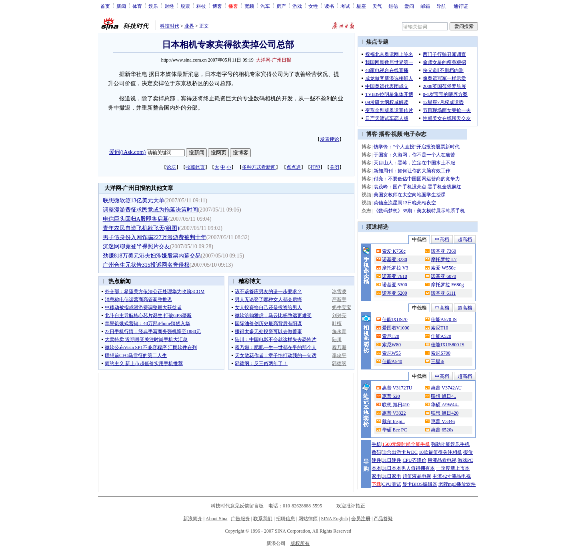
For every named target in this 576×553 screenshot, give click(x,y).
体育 (137, 6)
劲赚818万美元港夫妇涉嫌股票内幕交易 (152, 256)
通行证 (461, 6)
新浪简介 (192, 518)
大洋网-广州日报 (273, 60)
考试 (345, 6)
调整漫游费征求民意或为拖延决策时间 (150, 210)
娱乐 (153, 6)
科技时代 (169, 26)
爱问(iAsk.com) (127, 152)
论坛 (171, 167)
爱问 (409, 6)
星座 (361, 6)
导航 (441, 6)
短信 (393, 6)
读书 (329, 6)
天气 (377, 6)
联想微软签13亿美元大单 (133, 201)
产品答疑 (383, 518)
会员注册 (360, 518)
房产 (281, 6)
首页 (105, 6)
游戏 (297, 6)
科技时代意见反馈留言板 (237, 506)
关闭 (334, 167)
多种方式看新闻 (259, 167)
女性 (313, 6)
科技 (201, 6)
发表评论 (329, 139)
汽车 (265, 6)
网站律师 (308, 518)
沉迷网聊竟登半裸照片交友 (136, 247)
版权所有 (300, 543)
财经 (169, 6)
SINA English (334, 518)
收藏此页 (195, 167)
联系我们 (262, 518)
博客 (217, 6)
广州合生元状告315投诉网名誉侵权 (146, 265)
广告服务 (240, 518)
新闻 (121, 6)
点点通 (293, 167)
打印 (315, 167)
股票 (185, 6)
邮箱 (425, 6)
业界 (189, 26)
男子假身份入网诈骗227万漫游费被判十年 (154, 237)
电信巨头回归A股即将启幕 (135, 219)
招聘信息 (285, 518)
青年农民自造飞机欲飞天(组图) (141, 228)
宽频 (249, 6)
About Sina (216, 518)
